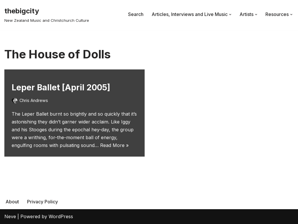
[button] (230, 14)
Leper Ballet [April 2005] (61, 87)
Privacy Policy (42, 202)
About (12, 202)
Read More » (114, 145)
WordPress (61, 216)
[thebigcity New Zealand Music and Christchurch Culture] (46, 14)
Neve (10, 216)
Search (135, 14)
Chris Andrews (33, 100)
